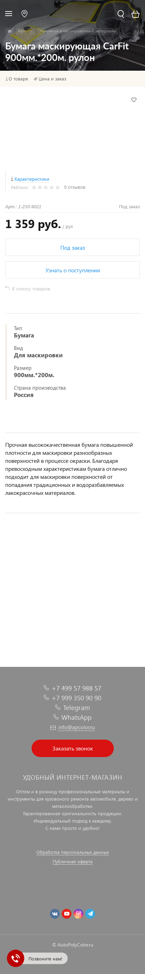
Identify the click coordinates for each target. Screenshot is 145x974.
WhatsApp (76, 717)
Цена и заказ (52, 78)
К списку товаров (31, 288)
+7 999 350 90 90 (76, 697)
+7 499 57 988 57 (76, 688)
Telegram (76, 707)
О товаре (18, 78)
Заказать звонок (72, 748)
